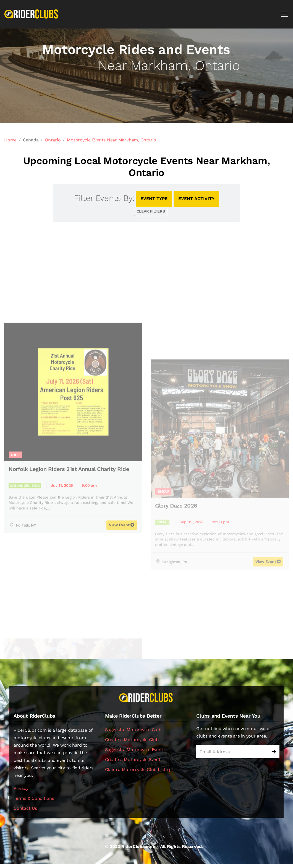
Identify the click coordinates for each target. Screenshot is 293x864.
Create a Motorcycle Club (132, 739)
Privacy (21, 788)
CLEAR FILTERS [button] (151, 211)
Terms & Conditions (34, 798)
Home (10, 140)
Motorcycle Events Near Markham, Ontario (111, 140)
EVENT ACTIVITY (196, 198)
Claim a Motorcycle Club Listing (138, 769)
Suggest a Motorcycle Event (134, 749)
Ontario (53, 140)
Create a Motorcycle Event (133, 759)
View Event (268, 629)
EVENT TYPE (154, 198)
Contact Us (25, 808)
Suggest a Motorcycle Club (133, 729)
